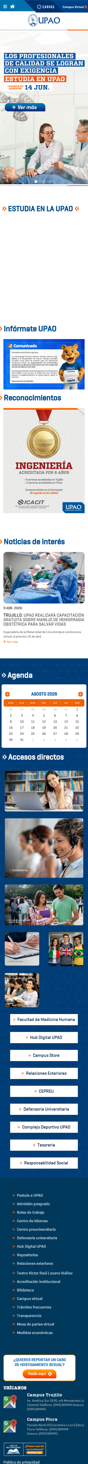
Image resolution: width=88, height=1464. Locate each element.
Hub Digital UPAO (29, 1246)
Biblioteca (23, 1290)
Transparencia (26, 1316)
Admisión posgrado (31, 1204)
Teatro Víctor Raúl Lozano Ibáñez (42, 1273)
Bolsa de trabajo (28, 1212)
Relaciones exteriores (32, 1263)
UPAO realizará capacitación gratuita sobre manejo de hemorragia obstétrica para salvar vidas (43, 619)
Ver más (10, 642)
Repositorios (25, 1255)
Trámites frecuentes (31, 1307)
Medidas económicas (32, 1333)
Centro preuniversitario (34, 1229)
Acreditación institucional (36, 1282)
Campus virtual (27, 1299)
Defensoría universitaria (34, 1238)
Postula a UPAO (27, 1195)
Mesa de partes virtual (33, 1324)
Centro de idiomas (30, 1221)
